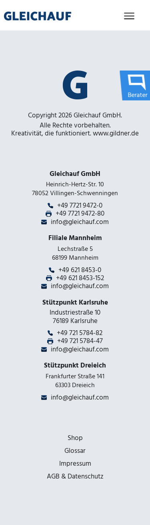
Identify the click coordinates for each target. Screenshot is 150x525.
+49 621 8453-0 (79, 270)
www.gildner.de (116, 133)
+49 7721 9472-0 (79, 206)
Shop (75, 438)
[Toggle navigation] (129, 16)
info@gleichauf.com (80, 222)
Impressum (75, 463)
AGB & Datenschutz (75, 476)
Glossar (75, 451)
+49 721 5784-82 (79, 333)
